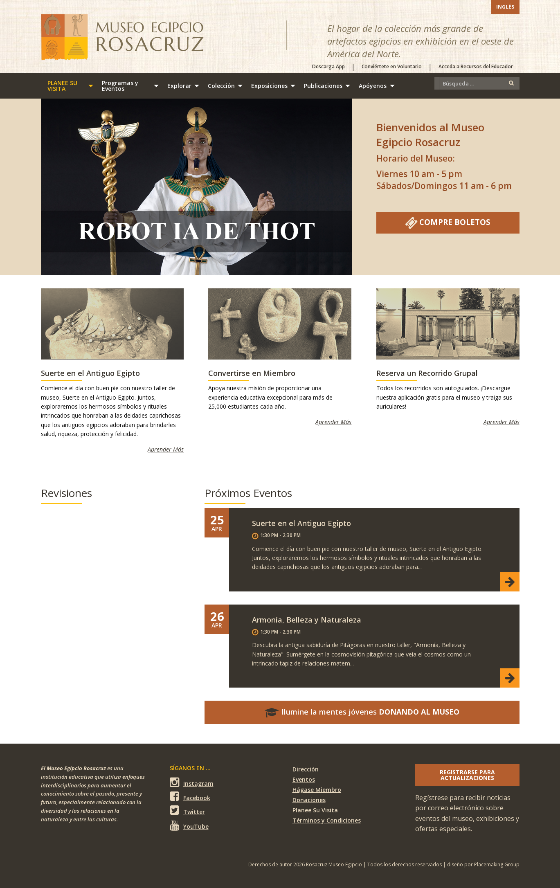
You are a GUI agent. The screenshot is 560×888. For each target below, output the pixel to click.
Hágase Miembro (316, 790)
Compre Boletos (447, 223)
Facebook (190, 796)
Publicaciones (323, 86)
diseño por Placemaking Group (483, 864)
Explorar (179, 86)
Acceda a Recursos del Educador (476, 66)
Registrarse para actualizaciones (467, 775)
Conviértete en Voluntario (392, 66)
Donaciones (309, 800)
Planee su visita (62, 85)
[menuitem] (68, 86)
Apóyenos (373, 86)
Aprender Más (166, 449)
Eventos (303, 779)
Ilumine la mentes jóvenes (362, 711)
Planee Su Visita (315, 810)
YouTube (189, 825)
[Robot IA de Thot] (196, 187)
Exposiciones (269, 86)
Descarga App (328, 66)
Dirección (305, 769)
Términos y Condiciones (326, 820)
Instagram (192, 782)
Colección (221, 86)
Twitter (187, 810)
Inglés (505, 6)
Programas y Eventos (120, 85)
